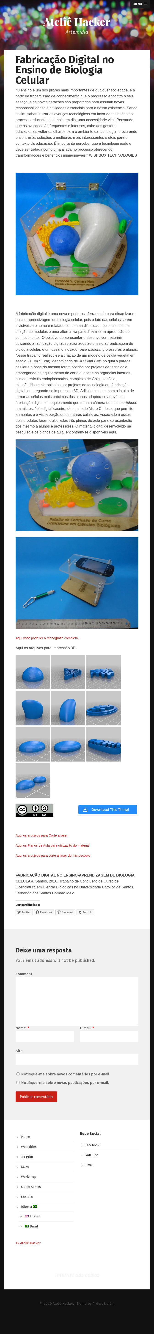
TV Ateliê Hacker (29, 1259)
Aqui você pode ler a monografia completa (50, 640)
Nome (22, 1042)
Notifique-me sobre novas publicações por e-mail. (65, 1098)
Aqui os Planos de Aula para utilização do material (57, 847)
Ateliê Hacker (77, 22)
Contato (28, 1213)
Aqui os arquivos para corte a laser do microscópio (57, 857)
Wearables (30, 1163)
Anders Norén (104, 1319)
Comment (24, 980)
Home (26, 1153)
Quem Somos (32, 1203)
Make (25, 1183)
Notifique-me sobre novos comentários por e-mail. (65, 1089)
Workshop (30, 1193)
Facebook (93, 1161)
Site (19, 1065)
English (33, 1232)
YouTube (92, 1171)
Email (90, 1181)
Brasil (32, 1242)
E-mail (87, 1042)
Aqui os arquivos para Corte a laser (45, 837)
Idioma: (30, 1223)
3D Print (28, 1173)
